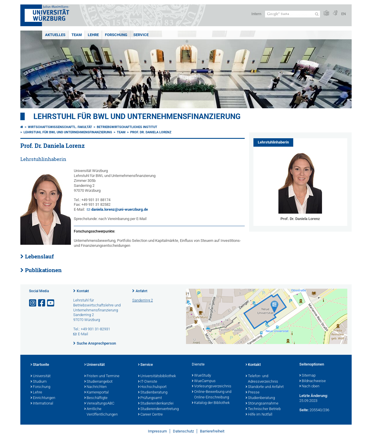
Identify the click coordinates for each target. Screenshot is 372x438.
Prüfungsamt (150, 398)
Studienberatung (152, 392)
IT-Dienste (147, 381)
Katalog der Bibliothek (211, 403)
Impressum (157, 431)
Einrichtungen (43, 398)
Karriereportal (96, 392)
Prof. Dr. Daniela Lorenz (150, 132)
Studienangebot (98, 381)
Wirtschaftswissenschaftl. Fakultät (60, 127)
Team (76, 35)
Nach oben (309, 386)
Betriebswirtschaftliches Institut (127, 127)
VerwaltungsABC (99, 403)
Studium (39, 381)
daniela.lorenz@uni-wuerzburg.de (119, 209)
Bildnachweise (312, 381)
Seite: (304, 410)
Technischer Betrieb (263, 409)
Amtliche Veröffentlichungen (101, 412)
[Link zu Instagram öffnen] (33, 303)
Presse (253, 392)
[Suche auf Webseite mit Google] (292, 14)
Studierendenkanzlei (156, 403)
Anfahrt (141, 291)
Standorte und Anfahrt (265, 387)
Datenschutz (183, 431)
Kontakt (83, 291)
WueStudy (201, 375)
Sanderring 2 (142, 300)
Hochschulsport (152, 387)
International (42, 403)
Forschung (116, 35)
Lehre (93, 35)
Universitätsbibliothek (157, 376)
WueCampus (204, 381)
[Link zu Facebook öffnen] (42, 303)
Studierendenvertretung (158, 409)
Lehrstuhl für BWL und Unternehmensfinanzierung (137, 116)
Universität (41, 376)
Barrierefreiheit (212, 431)
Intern (256, 14)
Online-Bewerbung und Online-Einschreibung (211, 394)
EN (343, 14)
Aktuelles (55, 35)
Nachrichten (95, 387)
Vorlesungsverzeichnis (211, 386)
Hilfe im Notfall (259, 414)
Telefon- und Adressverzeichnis (262, 379)
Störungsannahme (262, 403)
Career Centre (150, 414)
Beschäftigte (96, 398)
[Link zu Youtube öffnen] (51, 303)
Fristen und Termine (101, 376)
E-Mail (83, 334)
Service (141, 35)
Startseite (40, 365)
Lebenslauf (39, 256)
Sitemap (307, 375)
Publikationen (43, 270)
